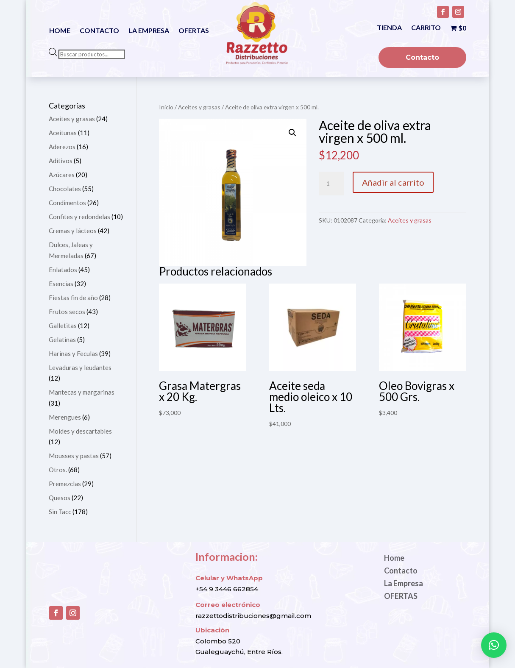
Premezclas (65, 483)
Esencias (61, 283)
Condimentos (67, 202)
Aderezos (62, 146)
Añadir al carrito (393, 182)
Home (59, 31)
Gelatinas (62, 339)
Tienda (389, 28)
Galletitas (63, 325)
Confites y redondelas (79, 216)
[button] (292, 132)
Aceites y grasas (199, 107)
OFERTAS (193, 31)
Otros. (58, 469)
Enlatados (63, 269)
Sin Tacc (60, 511)
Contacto (99, 31)
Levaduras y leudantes (80, 367)
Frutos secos (67, 311)
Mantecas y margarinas (81, 392)
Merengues (65, 417)
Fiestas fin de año (73, 297)
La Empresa (148, 31)
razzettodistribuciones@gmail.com (253, 616)
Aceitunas (63, 132)
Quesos (59, 497)
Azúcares (62, 174)
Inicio (166, 107)
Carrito (426, 28)
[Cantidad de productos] (331, 183)
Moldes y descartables (80, 431)
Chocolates (65, 188)
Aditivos (60, 160)
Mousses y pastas (74, 455)
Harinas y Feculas (73, 353)
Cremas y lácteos (73, 230)
